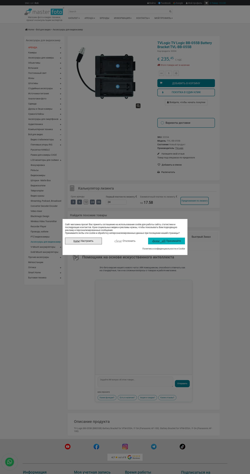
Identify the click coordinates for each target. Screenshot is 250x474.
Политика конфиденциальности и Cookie (163, 248)
